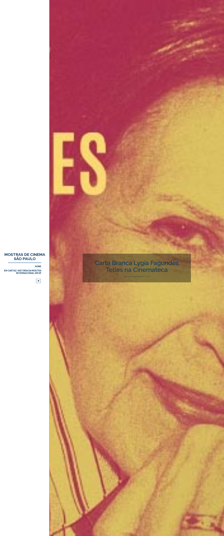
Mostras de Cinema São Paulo (24, 256)
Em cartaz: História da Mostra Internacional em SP (22, 272)
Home (38, 266)
